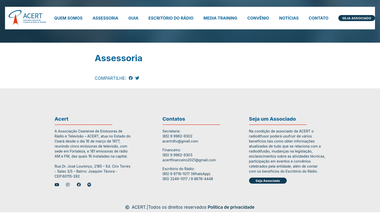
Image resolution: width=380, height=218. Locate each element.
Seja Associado (356, 18)
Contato (319, 18)
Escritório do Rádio (170, 18)
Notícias (289, 18)
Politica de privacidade (231, 207)
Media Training (220, 18)
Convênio (258, 18)
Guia (133, 18)
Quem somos (68, 18)
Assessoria (105, 18)
